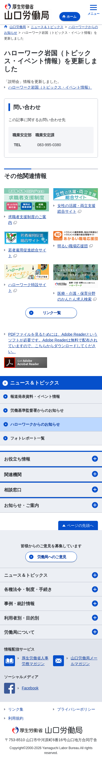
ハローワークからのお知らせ (35, 424)
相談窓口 (51, 489)
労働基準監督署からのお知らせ (37, 410)
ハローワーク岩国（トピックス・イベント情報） (50, 87)
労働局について (51, 632)
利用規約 (15, 718)
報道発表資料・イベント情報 (35, 396)
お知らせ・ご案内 (51, 505)
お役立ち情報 (51, 459)
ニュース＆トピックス (51, 575)
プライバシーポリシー (76, 709)
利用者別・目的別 (51, 618)
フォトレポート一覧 (27, 438)
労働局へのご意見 (51, 557)
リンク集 (15, 709)
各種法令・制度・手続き (51, 589)
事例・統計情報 (51, 603)
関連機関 (51, 474)
